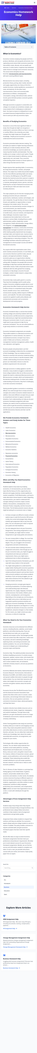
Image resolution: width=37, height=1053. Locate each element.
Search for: (6, 864)
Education (7, 891)
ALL (5, 880)
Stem (5, 894)
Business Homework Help (11, 968)
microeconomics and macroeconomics (20, 74)
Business (6, 887)
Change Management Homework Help (15, 947)
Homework (7, 883)
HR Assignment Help (10, 928)
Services (14, 8)
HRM (4, 788)
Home (6, 8)
